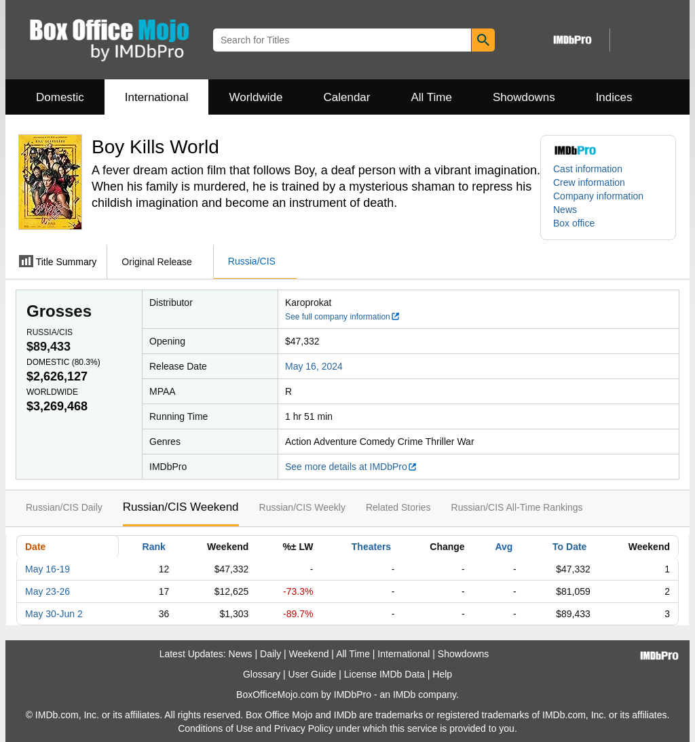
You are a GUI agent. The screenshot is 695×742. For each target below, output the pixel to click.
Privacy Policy (303, 728)
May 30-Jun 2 (54, 613)
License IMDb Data (384, 674)
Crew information (589, 182)
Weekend (309, 653)
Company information (598, 196)
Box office (574, 223)
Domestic (60, 97)
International (157, 97)
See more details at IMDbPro (351, 466)
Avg (503, 546)
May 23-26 (47, 591)
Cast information (587, 168)
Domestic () (63, 362)
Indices (614, 97)
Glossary (261, 674)
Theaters (371, 546)
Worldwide (255, 97)
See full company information (342, 316)
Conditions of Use (215, 728)
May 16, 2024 (314, 366)
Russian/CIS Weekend (181, 507)
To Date (569, 546)
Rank (154, 546)
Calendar (347, 97)
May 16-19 (47, 569)
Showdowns (524, 97)
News (565, 209)
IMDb (404, 694)
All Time (431, 97)
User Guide (312, 674)
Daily (270, 653)
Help (442, 674)
